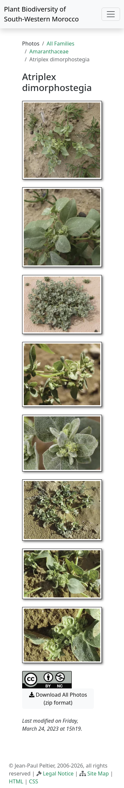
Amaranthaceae (49, 51)
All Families (60, 43)
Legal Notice (58, 773)
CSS (33, 781)
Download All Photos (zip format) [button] (58, 698)
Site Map (98, 773)
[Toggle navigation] (111, 14)
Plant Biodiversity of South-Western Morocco (41, 14)
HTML (16, 781)
